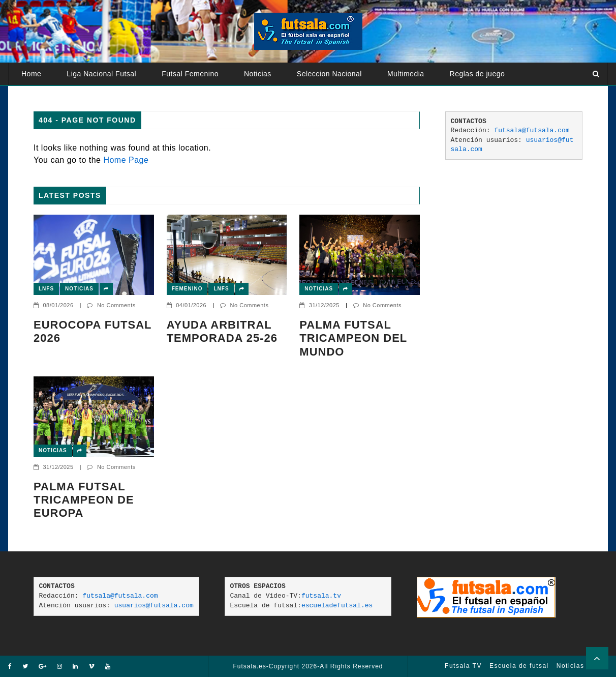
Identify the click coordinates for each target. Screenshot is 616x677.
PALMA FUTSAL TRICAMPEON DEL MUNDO (353, 338)
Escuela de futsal (519, 665)
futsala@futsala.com (531, 130)
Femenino (187, 288)
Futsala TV (463, 665)
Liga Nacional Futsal (101, 74)
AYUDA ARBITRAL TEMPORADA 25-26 (222, 331)
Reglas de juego (477, 74)
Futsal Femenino (190, 74)
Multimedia (405, 74)
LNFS (46, 288)
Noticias (257, 74)
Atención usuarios (51, 96)
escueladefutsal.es (337, 605)
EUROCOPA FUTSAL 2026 (92, 331)
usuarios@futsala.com (154, 605)
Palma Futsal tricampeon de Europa (84, 500)
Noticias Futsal (582, 665)
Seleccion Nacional (329, 74)
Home (31, 74)
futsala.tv (321, 596)
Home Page (125, 160)
